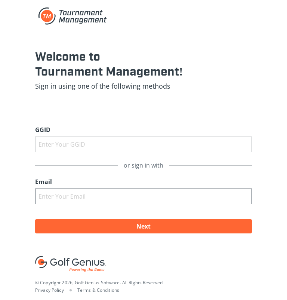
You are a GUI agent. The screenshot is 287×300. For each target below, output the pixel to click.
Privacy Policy (49, 290)
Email (43, 182)
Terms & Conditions (98, 290)
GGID (42, 130)
